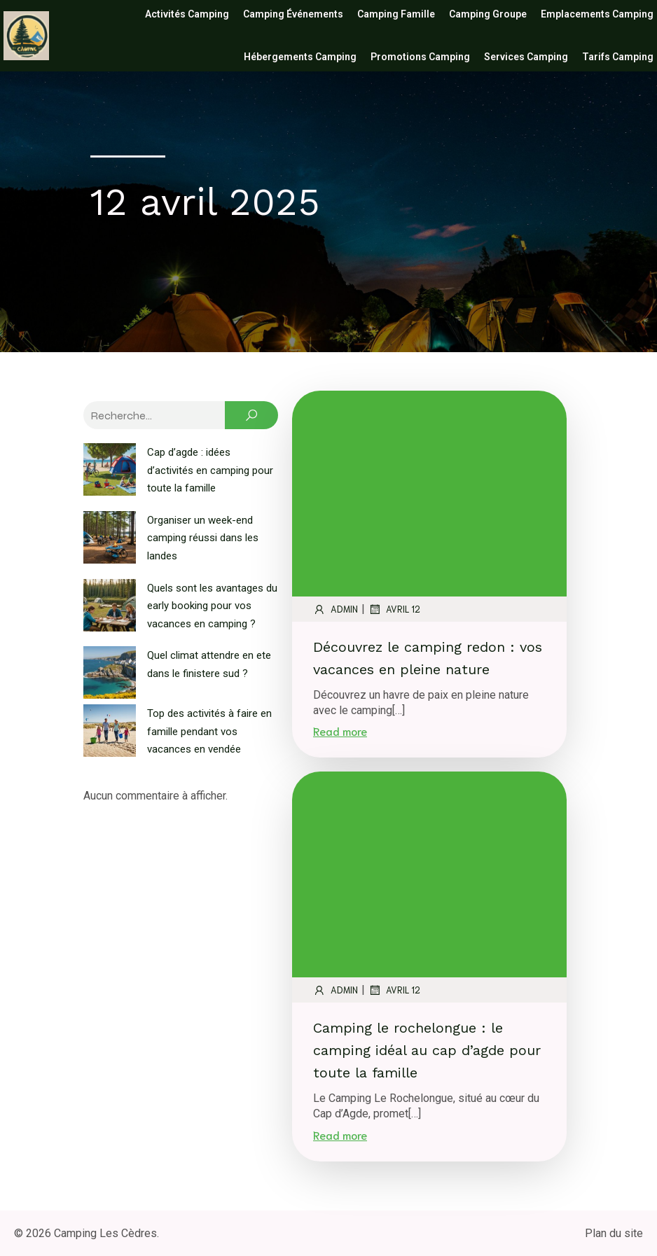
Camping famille (396, 14)
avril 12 (394, 609)
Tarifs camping (617, 56)
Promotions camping (420, 56)
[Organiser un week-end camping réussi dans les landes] (109, 539)
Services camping (526, 56)
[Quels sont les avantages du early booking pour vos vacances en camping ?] (109, 607)
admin (335, 609)
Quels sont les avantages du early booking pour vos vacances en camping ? (212, 606)
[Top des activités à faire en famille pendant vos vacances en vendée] (109, 733)
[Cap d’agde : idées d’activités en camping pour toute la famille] (109, 472)
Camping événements (293, 14)
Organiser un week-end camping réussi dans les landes (202, 538)
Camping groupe (488, 14)
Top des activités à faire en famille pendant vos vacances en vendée (209, 731)
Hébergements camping (300, 56)
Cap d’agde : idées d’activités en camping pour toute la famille (210, 470)
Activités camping (187, 14)
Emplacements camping (597, 14)
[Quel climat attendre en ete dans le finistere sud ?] (109, 675)
